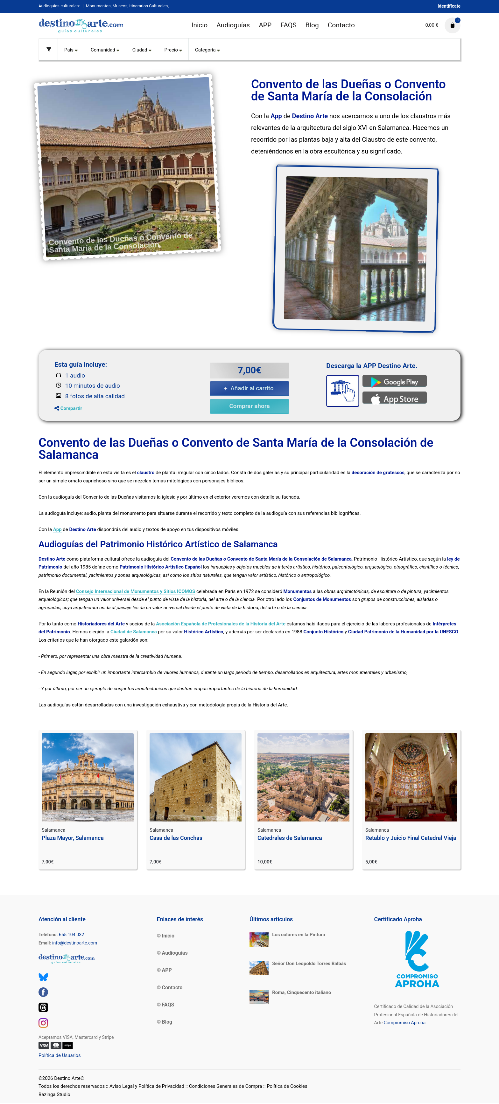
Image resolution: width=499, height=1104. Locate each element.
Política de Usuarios (60, 1056)
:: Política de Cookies (285, 1087)
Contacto (341, 25)
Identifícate (449, 6)
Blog (312, 25)
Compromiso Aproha (404, 1023)
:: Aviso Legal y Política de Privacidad (145, 1087)
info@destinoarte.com (74, 943)
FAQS (288, 25)
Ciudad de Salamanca (133, 632)
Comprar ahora (249, 406)
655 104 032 (71, 934)
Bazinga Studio (54, 1095)
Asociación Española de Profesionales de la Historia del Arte (220, 624)
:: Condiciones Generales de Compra (224, 1087)
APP (265, 25)
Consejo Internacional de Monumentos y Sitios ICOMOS (135, 592)
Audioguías (233, 25)
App (57, 530)
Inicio (200, 25)
